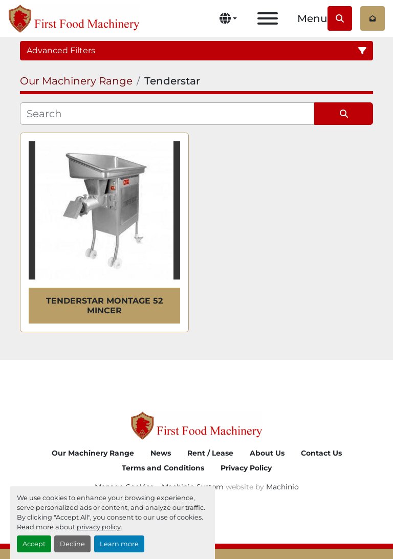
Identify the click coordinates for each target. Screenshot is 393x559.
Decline (72, 544)
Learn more (119, 544)
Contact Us (321, 453)
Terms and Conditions (163, 467)
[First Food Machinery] (196, 425)
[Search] (167, 113)
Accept (34, 544)
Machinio (282, 486)
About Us (267, 453)
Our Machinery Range (93, 453)
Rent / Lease (210, 453)
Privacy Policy (246, 467)
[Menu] (267, 18)
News (160, 453)
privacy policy (99, 527)
